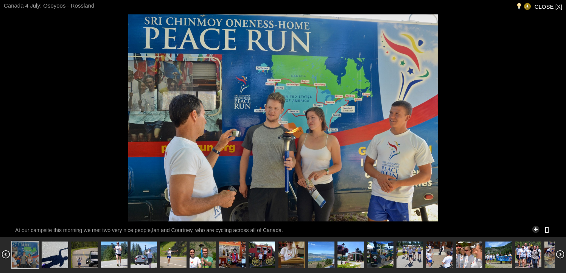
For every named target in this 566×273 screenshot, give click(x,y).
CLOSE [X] (548, 6)
